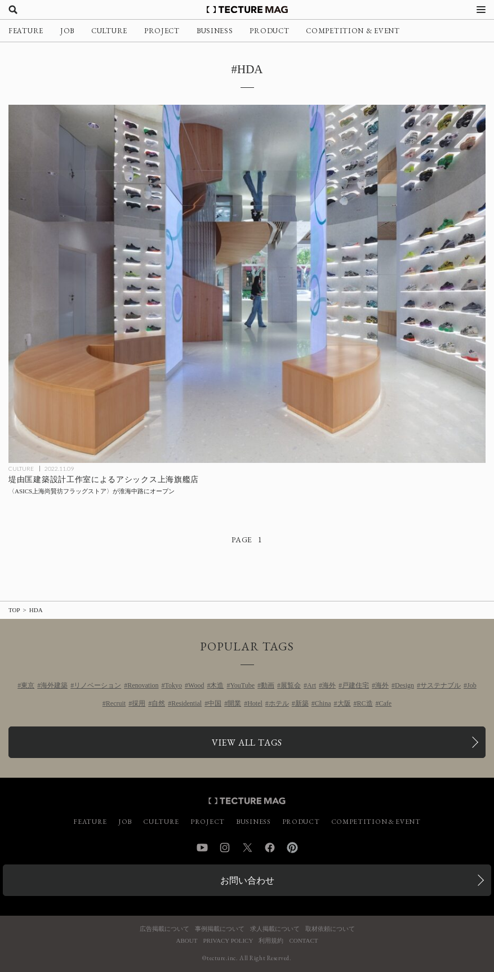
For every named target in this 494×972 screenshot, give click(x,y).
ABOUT (187, 941)
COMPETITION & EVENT (352, 30)
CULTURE (109, 30)
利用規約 (271, 941)
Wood (196, 685)
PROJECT (162, 30)
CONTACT (303, 941)
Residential (186, 703)
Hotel (254, 703)
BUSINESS (215, 30)
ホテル (279, 703)
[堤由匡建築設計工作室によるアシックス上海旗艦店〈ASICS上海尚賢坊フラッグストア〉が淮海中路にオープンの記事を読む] (247, 283)
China (323, 703)
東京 (27, 685)
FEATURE (25, 30)
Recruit (116, 703)
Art (311, 685)
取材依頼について (330, 929)
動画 (267, 685)
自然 (158, 703)
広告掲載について (164, 929)
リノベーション (97, 685)
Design (404, 685)
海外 (329, 685)
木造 (217, 685)
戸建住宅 (355, 685)
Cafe (385, 703)
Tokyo (174, 685)
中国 (214, 703)
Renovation (142, 685)
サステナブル (440, 685)
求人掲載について (275, 929)
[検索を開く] (12, 9)
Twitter (247, 847)
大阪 (344, 703)
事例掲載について (219, 929)
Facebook (269, 847)
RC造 (365, 703)
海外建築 (54, 685)
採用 (138, 703)
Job (472, 685)
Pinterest (292, 847)
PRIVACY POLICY (228, 941)
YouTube (242, 685)
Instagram (224, 847)
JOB (67, 30)
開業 (234, 703)
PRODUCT (269, 30)
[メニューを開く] (481, 9)
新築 (302, 703)
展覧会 (291, 685)
